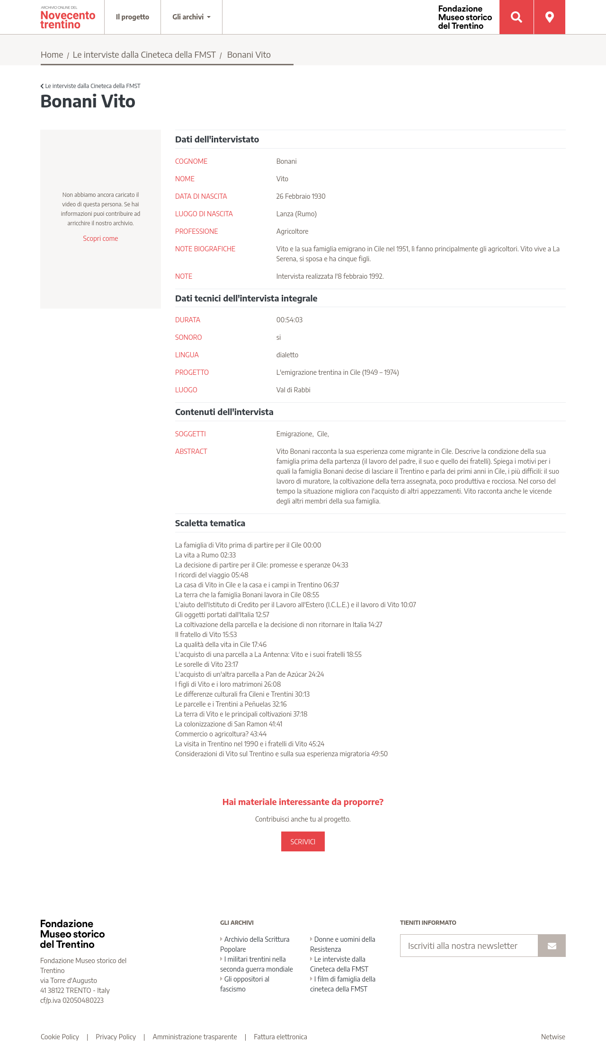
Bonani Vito (249, 54)
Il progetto (132, 17)
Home (52, 54)
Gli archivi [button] (188, 17)
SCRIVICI (303, 842)
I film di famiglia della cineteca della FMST (342, 984)
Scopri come (100, 238)
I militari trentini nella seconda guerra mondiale (256, 964)
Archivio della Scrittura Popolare (255, 944)
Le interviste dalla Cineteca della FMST (144, 54)
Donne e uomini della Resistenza (342, 944)
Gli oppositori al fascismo (244, 984)
